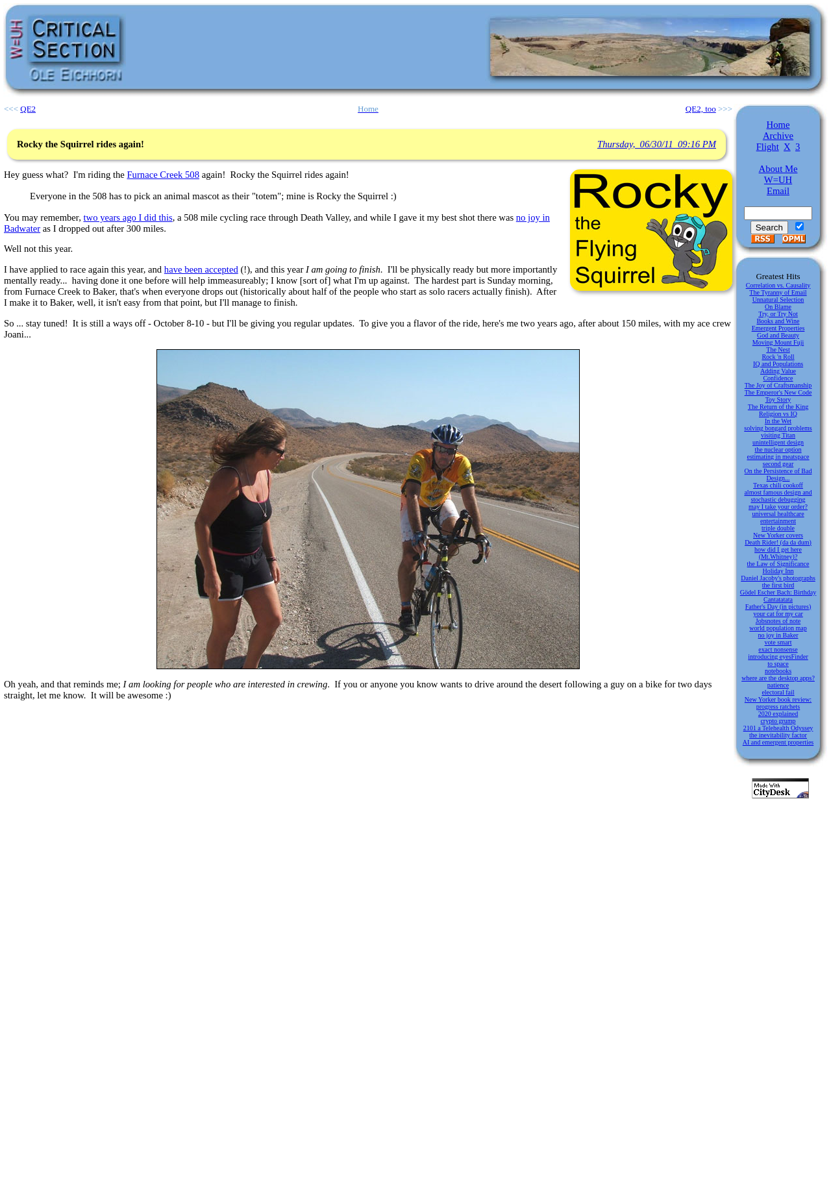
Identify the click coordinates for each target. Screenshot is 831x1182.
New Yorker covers (778, 535)
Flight (767, 147)
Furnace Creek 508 (163, 174)
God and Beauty (778, 335)
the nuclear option (777, 449)
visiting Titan (778, 435)
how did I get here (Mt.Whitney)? (778, 553)
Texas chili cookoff (778, 485)
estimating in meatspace (778, 456)
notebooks (778, 670)
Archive (778, 135)
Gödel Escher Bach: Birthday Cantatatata (778, 596)
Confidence (778, 378)
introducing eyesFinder (778, 656)
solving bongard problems (778, 428)
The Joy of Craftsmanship (778, 385)
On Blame (778, 306)
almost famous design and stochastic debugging (778, 496)
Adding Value (778, 371)
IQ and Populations (778, 363)
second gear (778, 463)
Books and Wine (777, 321)
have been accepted (201, 269)
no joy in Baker (778, 635)
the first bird (778, 585)
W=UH (778, 180)
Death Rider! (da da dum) (778, 542)
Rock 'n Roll (778, 356)
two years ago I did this (127, 217)
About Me (778, 169)
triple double (778, 528)
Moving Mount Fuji (778, 342)
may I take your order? (778, 506)
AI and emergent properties (778, 742)
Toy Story (778, 399)
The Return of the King (778, 406)
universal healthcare (778, 513)
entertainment (778, 520)
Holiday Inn (777, 570)
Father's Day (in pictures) (778, 606)
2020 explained (778, 713)
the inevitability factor (778, 735)
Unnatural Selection (778, 299)
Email (778, 191)
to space (778, 663)
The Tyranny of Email (777, 292)
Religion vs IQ (778, 413)
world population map (777, 628)
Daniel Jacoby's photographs (778, 578)
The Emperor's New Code (778, 392)
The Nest (777, 349)
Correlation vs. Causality (778, 285)
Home (778, 124)
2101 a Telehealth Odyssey (778, 728)
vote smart (778, 642)
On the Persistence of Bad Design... (778, 474)
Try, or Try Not (778, 313)
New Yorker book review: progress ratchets (778, 703)
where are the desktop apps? (778, 678)
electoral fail (778, 692)
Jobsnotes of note (778, 620)
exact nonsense (777, 649)
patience (778, 685)
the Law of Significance (778, 563)
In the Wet (778, 421)
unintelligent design (778, 442)
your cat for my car (778, 613)
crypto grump (777, 720)
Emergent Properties (778, 328)
